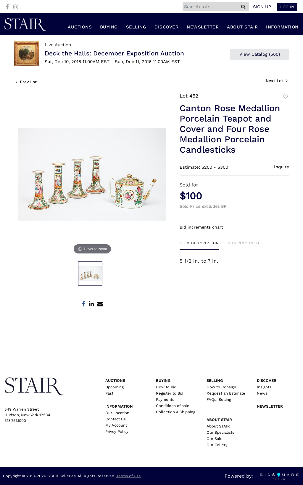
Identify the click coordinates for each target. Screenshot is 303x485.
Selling (215, 380)
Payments (165, 399)
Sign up (262, 6)
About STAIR (218, 426)
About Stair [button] (242, 27)
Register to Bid (169, 393)
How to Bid (166, 387)
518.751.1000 (15, 420)
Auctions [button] (80, 27)
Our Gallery (217, 445)
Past (109, 393)
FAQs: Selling (219, 399)
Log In (287, 6)
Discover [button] (166, 27)
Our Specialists (220, 432)
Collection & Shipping (175, 412)
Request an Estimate (226, 393)
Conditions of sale (172, 405)
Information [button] (282, 27)
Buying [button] (109, 27)
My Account (116, 425)
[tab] (199, 245)
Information (119, 406)
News (262, 393)
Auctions (115, 380)
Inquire (281, 167)
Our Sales (216, 438)
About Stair (219, 419)
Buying (163, 380)
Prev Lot (26, 82)
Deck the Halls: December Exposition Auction (114, 54)
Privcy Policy (116, 431)
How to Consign (221, 387)
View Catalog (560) (259, 55)
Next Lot (277, 81)
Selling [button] (136, 27)
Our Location (117, 413)
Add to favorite (285, 97)
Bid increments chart (201, 227)
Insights (264, 387)
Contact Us (115, 419)
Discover (266, 380)
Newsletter (203, 27)
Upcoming (114, 387)
